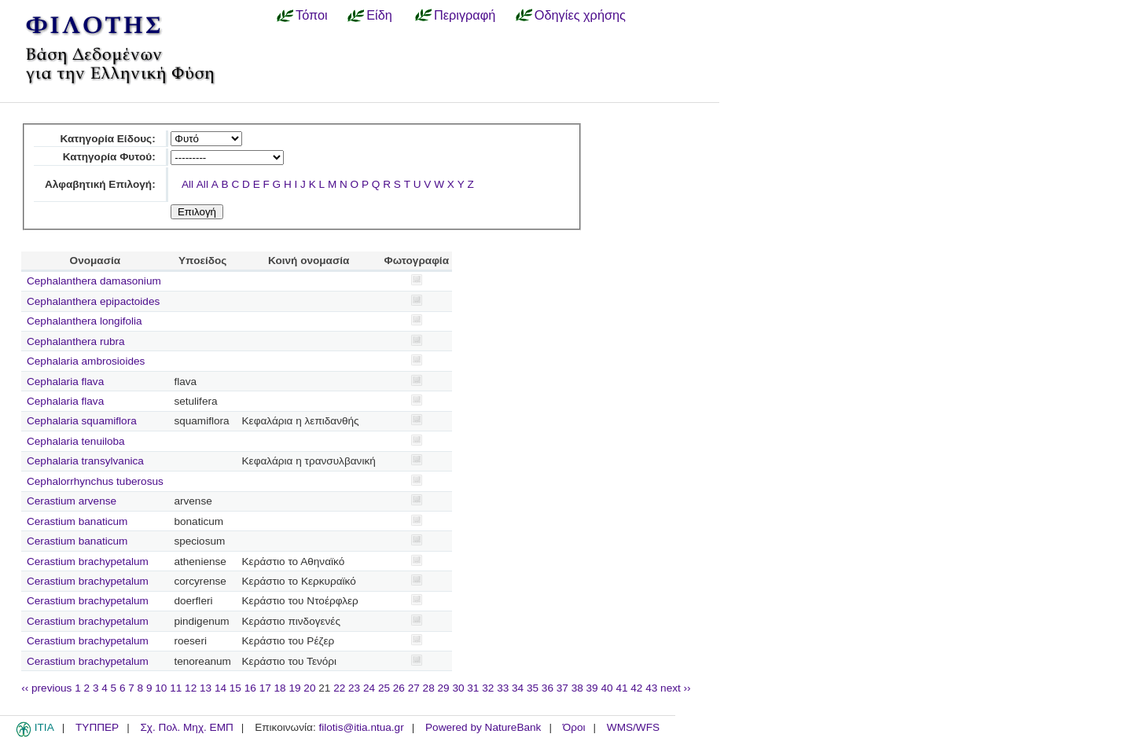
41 (621, 688)
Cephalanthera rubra (76, 341)
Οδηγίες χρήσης (580, 15)
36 (547, 688)
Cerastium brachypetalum (88, 561)
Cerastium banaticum (77, 521)
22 (339, 688)
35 (532, 688)
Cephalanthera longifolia (84, 321)
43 (651, 688)
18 (280, 688)
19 (294, 688)
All (187, 184)
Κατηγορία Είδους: (107, 139)
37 (562, 688)
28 (429, 688)
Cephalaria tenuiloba (76, 441)
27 (414, 688)
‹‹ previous (46, 688)
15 (235, 688)
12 (191, 688)
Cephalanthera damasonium (94, 281)
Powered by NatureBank (483, 727)
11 (176, 688)
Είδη (379, 15)
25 (384, 688)
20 (309, 688)
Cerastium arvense (71, 501)
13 (205, 688)
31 (473, 688)
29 (444, 688)
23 (354, 688)
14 (220, 688)
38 (577, 688)
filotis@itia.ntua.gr (360, 727)
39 (592, 688)
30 (458, 688)
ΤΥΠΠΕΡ (97, 727)
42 (636, 688)
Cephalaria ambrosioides (86, 361)
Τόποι (312, 15)
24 (369, 688)
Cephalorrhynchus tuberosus (95, 481)
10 (161, 688)
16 (250, 688)
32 (488, 688)
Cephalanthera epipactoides (93, 301)
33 (503, 688)
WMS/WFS (633, 727)
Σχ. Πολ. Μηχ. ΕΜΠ (186, 727)
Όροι (574, 727)
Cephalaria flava (65, 381)
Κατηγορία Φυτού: (109, 157)
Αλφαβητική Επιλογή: (100, 184)
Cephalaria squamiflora (82, 421)
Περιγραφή (464, 15)
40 (606, 688)
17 (265, 688)
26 (399, 688)
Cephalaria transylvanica (85, 461)
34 (518, 688)
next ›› (675, 688)
